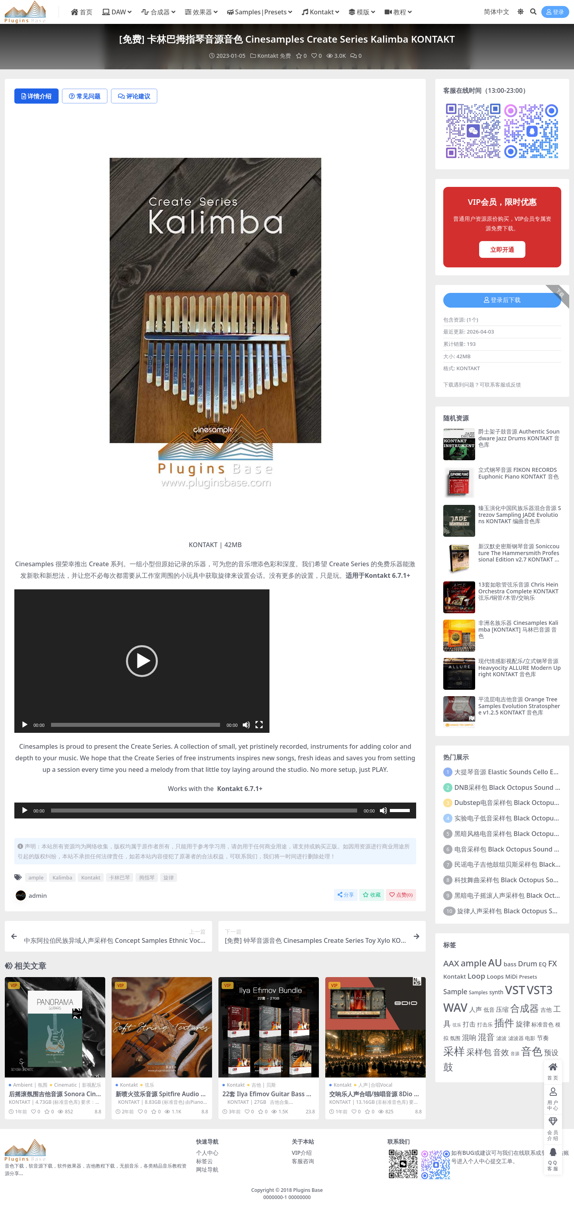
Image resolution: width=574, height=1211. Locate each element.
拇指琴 (147, 877)
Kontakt (268, 55)
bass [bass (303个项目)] (510, 964)
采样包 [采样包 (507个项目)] (478, 1052)
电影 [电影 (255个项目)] (530, 1038)
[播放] (25, 725)
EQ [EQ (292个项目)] (543, 964)
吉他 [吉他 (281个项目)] (546, 1009)
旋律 (168, 877)
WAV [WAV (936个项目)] (455, 1007)
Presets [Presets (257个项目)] (528, 976)
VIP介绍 (302, 1152)
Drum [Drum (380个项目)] (527, 963)
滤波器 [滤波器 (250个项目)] (516, 1038)
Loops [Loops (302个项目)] (495, 976)
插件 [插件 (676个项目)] (504, 1022)
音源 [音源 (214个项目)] (515, 1053)
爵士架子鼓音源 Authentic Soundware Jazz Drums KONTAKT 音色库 (519, 438)
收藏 (372, 895)
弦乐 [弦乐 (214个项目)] (456, 1025)
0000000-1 (275, 1197)
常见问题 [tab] (84, 96)
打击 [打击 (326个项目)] (469, 1024)
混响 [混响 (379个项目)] (469, 1037)
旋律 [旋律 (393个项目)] (523, 1023)
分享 (346, 895)
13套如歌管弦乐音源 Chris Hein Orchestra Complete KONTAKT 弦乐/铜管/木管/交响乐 (518, 591)
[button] (142, 661)
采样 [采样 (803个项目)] (454, 1051)
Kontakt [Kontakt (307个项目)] (454, 976)
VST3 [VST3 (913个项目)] (540, 989)
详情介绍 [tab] (36, 96)
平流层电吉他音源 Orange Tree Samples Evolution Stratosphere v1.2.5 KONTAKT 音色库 (519, 705)
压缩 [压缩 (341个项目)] (502, 1009)
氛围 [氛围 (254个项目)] (455, 1038)
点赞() (401, 895)
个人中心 (207, 1152)
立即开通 (502, 249)
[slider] (135, 725)
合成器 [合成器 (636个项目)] (524, 1008)
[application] (141, 661)
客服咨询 (303, 1161)
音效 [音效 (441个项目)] (501, 1052)
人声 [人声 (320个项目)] (475, 1009)
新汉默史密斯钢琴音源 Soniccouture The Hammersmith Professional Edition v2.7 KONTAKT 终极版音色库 (519, 556)
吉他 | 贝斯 (264, 1084)
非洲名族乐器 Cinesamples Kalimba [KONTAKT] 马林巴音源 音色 (518, 629)
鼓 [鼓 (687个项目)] (448, 1067)
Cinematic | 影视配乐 (77, 1084)
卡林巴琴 (119, 877)
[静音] (246, 725)
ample (35, 877)
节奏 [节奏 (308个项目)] (543, 1038)
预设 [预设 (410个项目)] (551, 1052)
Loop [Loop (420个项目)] (477, 976)
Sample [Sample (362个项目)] (455, 991)
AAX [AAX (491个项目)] (451, 963)
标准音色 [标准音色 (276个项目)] (542, 1024)
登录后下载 (502, 300)
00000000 (299, 1197)
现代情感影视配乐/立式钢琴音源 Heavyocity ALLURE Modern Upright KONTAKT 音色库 (519, 667)
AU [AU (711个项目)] (495, 962)
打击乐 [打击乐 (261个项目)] (485, 1024)
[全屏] (259, 725)
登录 (555, 12)
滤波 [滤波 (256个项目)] (501, 1038)
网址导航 (207, 1169)
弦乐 (149, 1084)
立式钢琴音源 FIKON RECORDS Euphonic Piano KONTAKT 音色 (518, 473)
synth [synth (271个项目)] (496, 992)
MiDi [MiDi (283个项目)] (511, 976)
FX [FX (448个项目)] (552, 963)
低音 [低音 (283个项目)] (489, 1009)
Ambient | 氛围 (30, 1084)
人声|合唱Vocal (375, 1084)
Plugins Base (308, 1190)
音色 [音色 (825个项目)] (532, 1051)
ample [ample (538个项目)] (474, 963)
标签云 (204, 1161)
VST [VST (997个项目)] (515, 990)
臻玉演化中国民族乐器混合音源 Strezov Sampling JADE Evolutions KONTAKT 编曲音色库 (519, 514)
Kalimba (63, 877)
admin (30, 895)
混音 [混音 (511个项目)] (486, 1036)
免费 (285, 55)
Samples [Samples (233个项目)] (478, 992)
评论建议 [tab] (134, 96)
